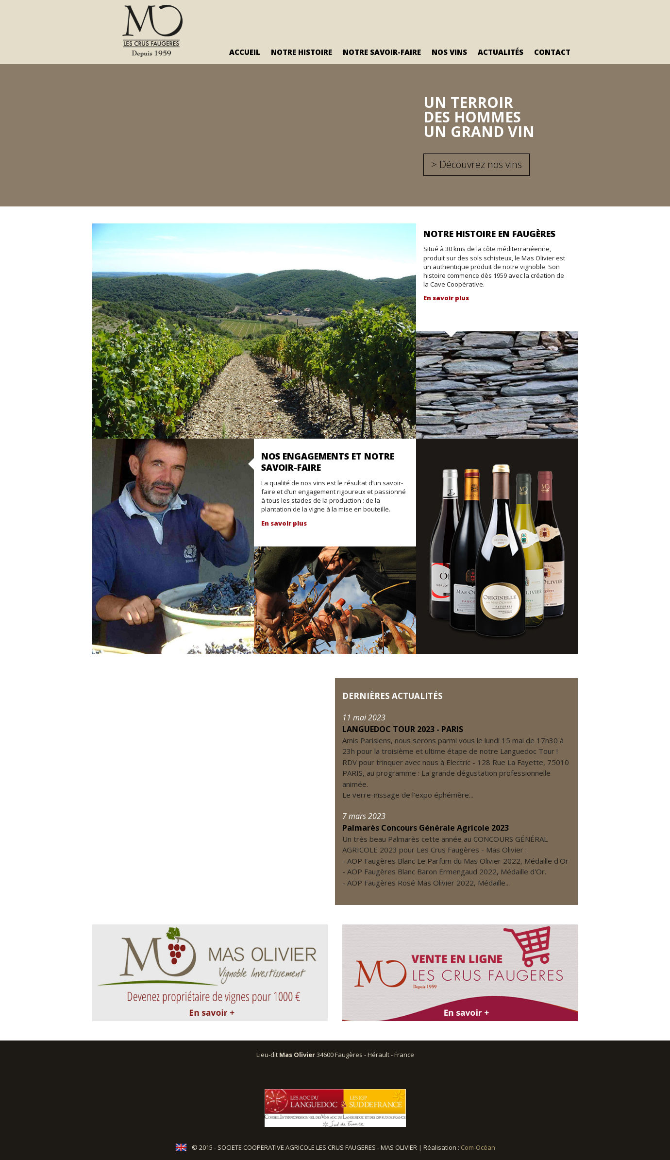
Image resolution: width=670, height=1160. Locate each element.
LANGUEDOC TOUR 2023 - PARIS (402, 729)
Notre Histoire (301, 52)
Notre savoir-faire (382, 52)
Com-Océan (478, 1147)
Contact (552, 52)
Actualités (500, 52)
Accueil (244, 52)
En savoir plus (446, 297)
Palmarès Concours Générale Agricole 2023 (425, 827)
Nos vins (449, 52)
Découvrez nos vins (480, 164)
